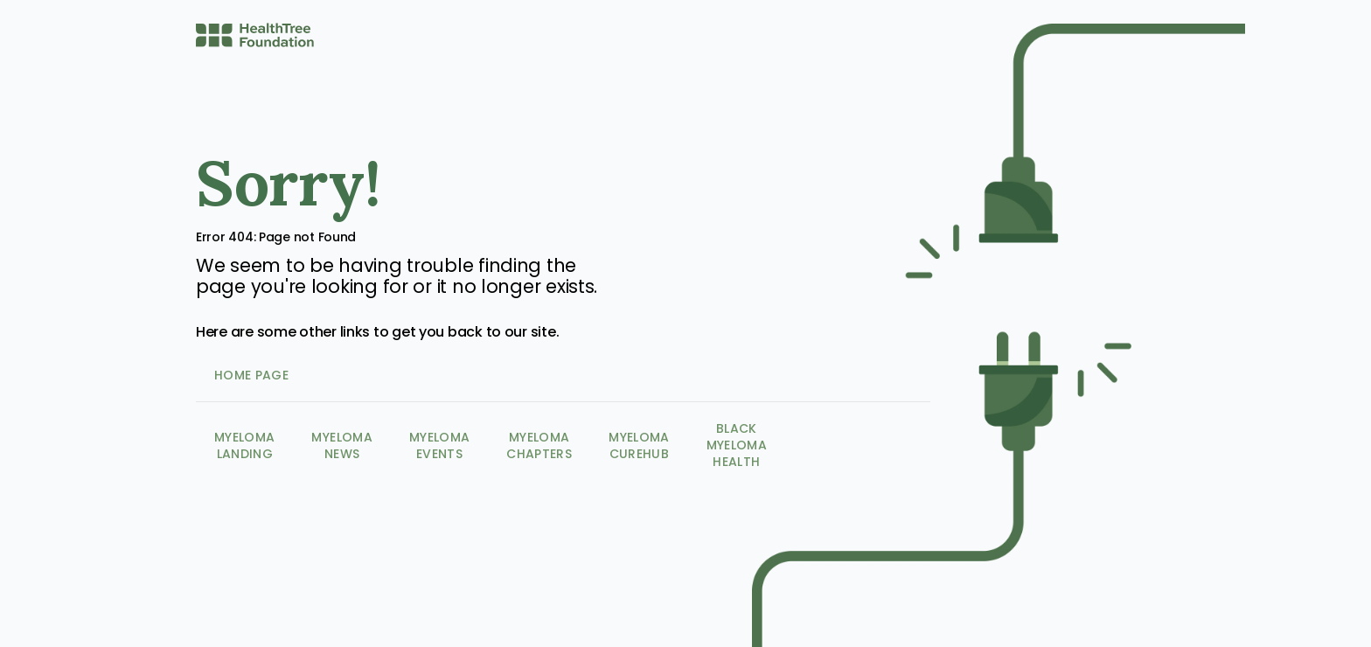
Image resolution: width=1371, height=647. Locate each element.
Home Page (251, 375)
